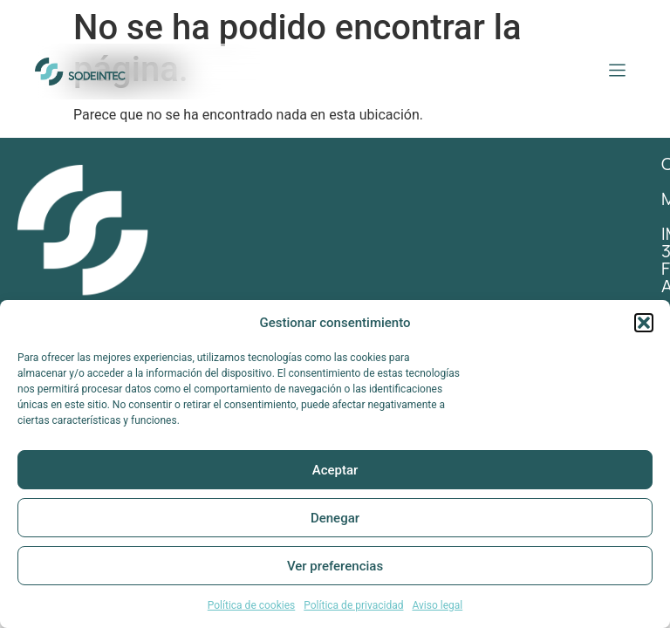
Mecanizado (413, 224)
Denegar (335, 518)
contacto (405, 189)
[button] (644, 322)
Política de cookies (252, 605)
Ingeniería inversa (440, 294)
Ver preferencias (335, 566)
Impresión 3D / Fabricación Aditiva (510, 259)
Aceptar (335, 470)
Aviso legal (437, 605)
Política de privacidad (353, 605)
